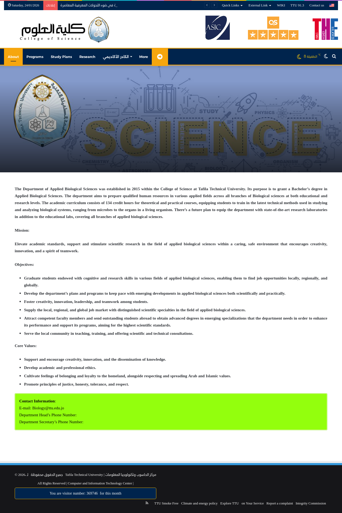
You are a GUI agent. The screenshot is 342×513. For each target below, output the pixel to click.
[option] (171, 118)
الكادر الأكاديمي (116, 57)
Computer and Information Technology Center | (100, 483)
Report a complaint (279, 503)
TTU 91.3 (297, 5)
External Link (258, 5)
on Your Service (253, 503)
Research (87, 57)
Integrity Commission (311, 503)
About (13, 57)
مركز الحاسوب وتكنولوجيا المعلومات (130, 474)
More (143, 57)
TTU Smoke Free (166, 503)
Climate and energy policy (199, 503)
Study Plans (61, 57)
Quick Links (230, 5)
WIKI (281, 5)
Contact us (316, 5)
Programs (34, 57)
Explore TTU (229, 503)
